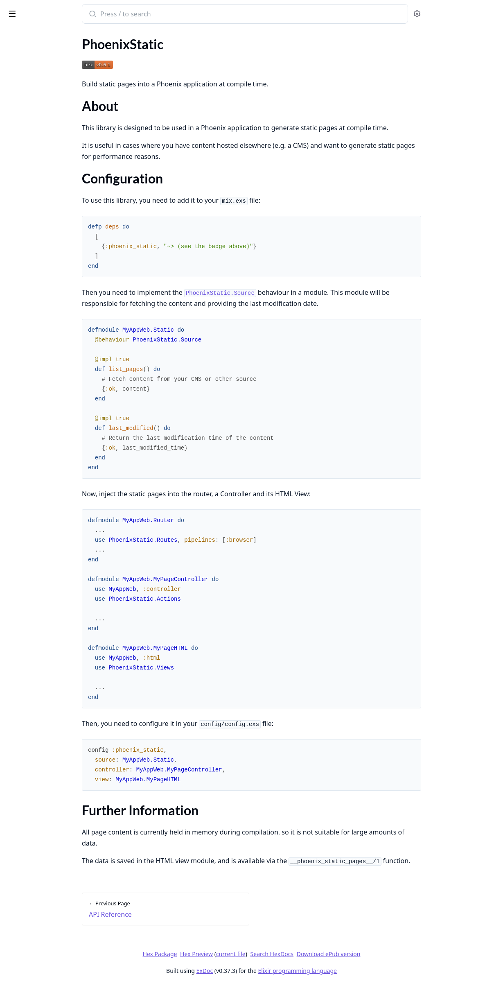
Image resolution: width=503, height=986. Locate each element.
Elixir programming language (359, 971)
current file (292, 954)
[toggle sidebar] (112, 13)
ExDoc (266, 971)
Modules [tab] (52, 35)
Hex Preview (257, 954)
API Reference (26, 53)
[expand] (115, 54)
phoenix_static (32, 10)
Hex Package (221, 954)
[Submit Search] (157, 14)
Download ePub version (390, 954)
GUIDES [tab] (16, 35)
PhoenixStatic (25, 64)
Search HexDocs (333, 954)
